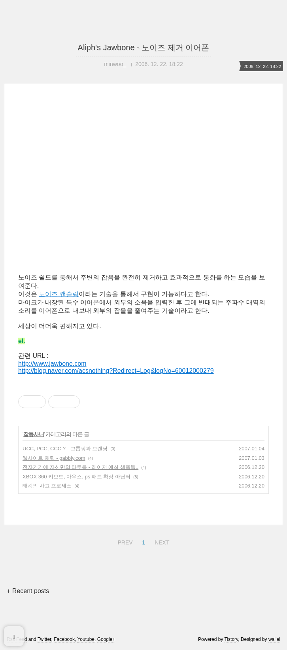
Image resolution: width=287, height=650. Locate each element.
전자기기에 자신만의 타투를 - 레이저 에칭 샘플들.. (80, 467)
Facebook (64, 639)
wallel (274, 639)
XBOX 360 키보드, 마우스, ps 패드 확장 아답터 (76, 477)
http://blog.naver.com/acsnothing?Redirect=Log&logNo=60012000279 (116, 370)
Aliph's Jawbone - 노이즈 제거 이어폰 (144, 47)
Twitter (44, 639)
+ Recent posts (28, 591)
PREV (123, 541)
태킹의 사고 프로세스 (47, 486)
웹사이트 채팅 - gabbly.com (54, 458)
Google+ (106, 639)
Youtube (85, 639)
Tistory (231, 639)
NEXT (161, 541)
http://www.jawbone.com (52, 363)
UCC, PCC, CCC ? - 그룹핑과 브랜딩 (65, 449)
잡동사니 (33, 434)
